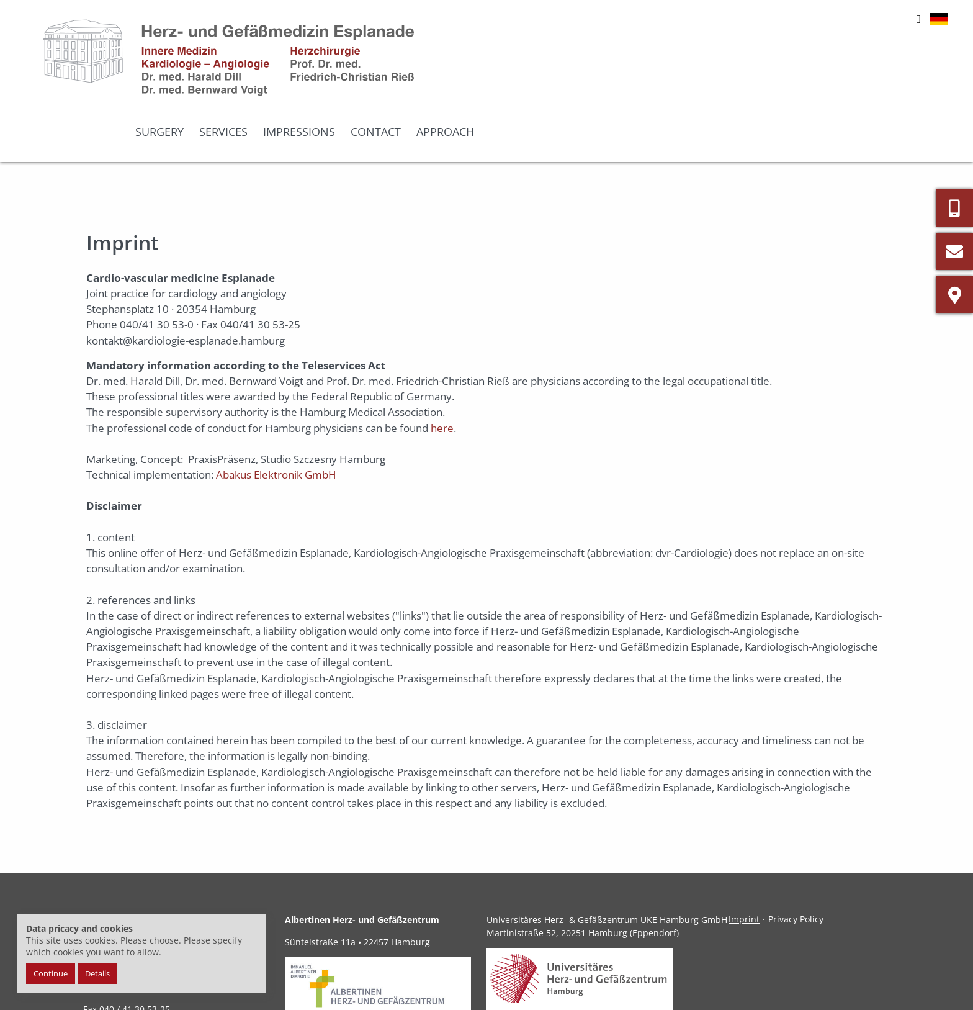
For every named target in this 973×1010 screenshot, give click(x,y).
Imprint (744, 868)
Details (97, 973)
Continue (51, 973)
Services (667, 83)
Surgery (603, 83)
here (442, 376)
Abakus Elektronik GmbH (276, 424)
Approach (889, 83)
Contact (819, 83)
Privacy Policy (795, 868)
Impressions (743, 83)
